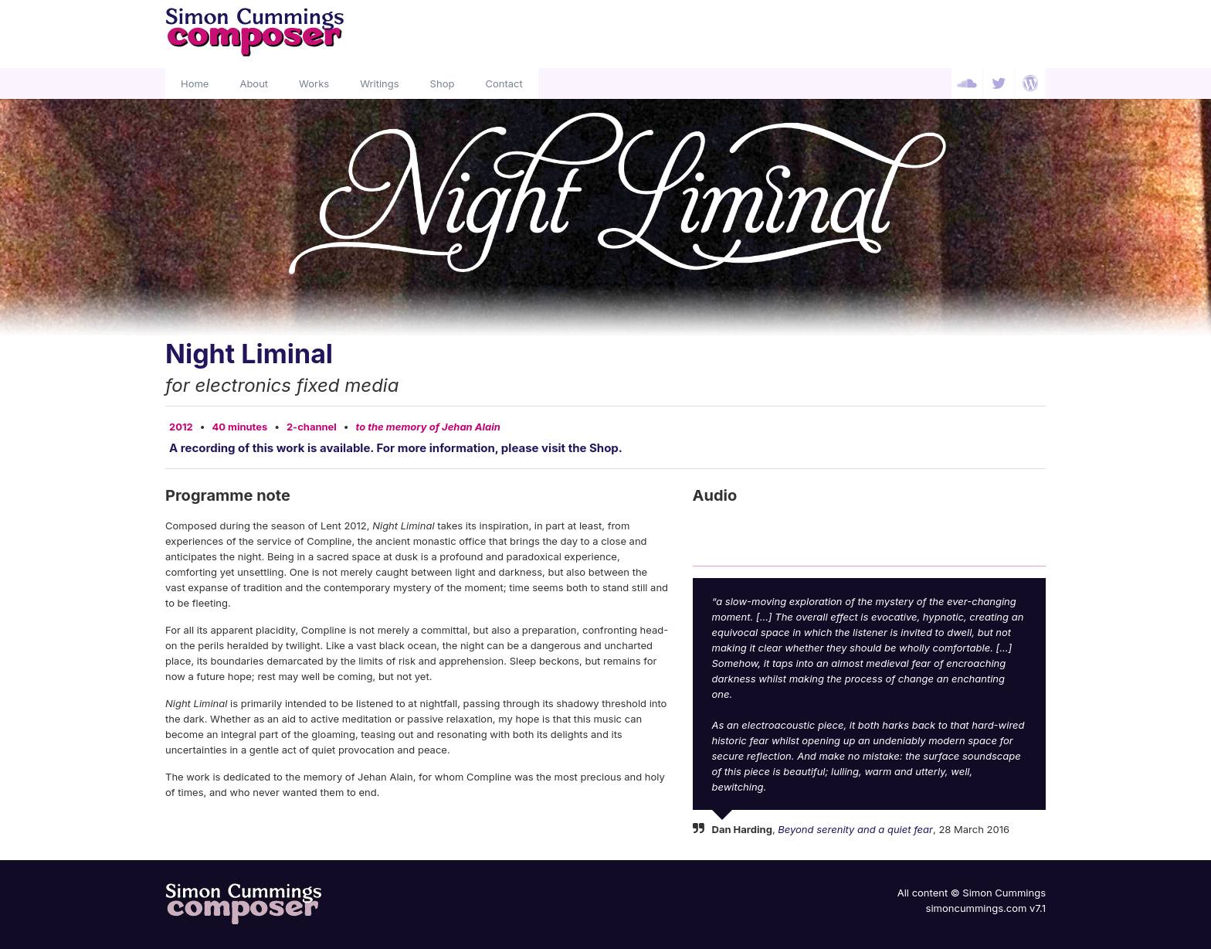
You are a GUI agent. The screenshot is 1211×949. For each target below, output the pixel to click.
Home (195, 83)
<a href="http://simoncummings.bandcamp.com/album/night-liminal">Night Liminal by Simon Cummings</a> (869, 534)
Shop (442, 83)
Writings (379, 83)
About (253, 83)
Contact (503, 83)
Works (314, 83)
